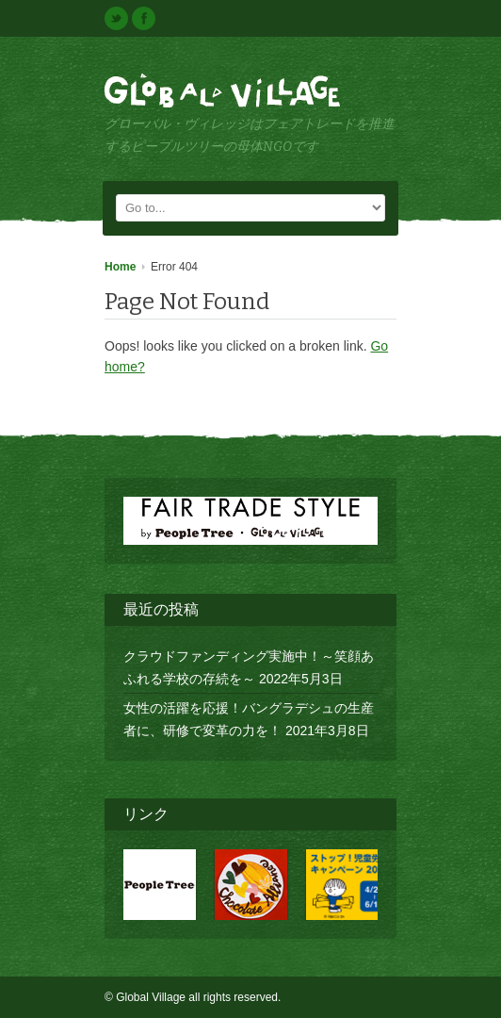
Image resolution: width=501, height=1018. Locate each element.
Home (120, 266)
